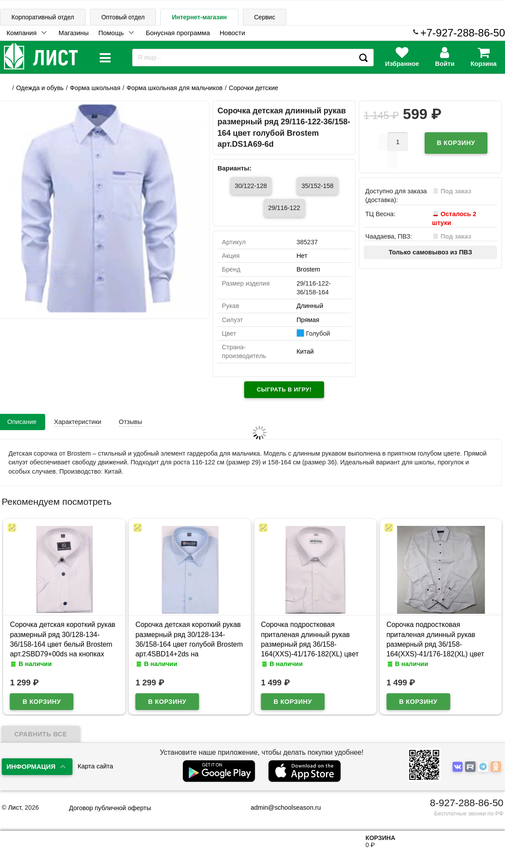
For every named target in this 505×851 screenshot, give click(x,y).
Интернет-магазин (199, 17)
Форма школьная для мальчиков (174, 87)
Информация (31, 766)
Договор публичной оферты (110, 807)
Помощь (111, 32)
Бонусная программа (178, 32)
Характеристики (77, 421)
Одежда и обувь (40, 87)
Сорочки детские (253, 87)
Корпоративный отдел (42, 17)
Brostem (308, 269)
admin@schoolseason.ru (280, 807)
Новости (232, 32)
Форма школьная (95, 87)
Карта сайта (95, 766)
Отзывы (130, 421)
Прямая (307, 319)
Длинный (309, 305)
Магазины (73, 32)
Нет (301, 255)
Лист (14, 807)
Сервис (264, 17)
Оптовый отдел (123, 17)
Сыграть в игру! (284, 389)
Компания (22, 32)
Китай (305, 351)
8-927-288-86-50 (466, 802)
